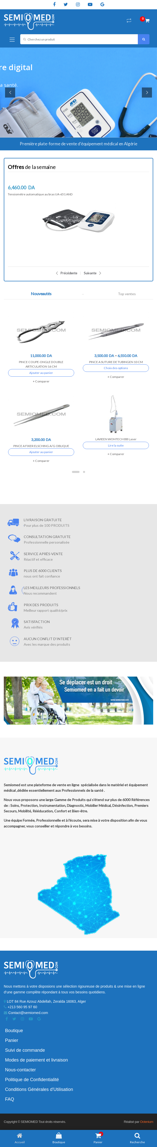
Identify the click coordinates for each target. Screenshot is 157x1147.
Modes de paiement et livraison (36, 1060)
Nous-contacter (20, 1069)
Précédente (66, 273)
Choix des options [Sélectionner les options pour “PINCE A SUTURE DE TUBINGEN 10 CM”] (116, 368)
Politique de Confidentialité (32, 1079)
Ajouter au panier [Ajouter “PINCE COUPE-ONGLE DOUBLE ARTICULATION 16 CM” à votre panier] (41, 373)
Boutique (14, 1030)
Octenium (146, 1122)
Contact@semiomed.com (26, 1013)
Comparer (42, 381)
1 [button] (76, 472)
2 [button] (84, 472)
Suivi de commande (25, 1050)
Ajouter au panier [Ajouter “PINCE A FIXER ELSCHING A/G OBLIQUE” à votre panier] (41, 452)
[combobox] (79, 39)
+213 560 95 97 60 (20, 1007)
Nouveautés (41, 293)
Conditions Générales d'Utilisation (39, 1089)
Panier (11, 1040)
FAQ (9, 1099)
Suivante (93, 273)
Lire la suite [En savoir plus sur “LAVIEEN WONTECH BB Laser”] (116, 445)
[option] (78, 214)
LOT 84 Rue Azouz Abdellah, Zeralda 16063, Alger (45, 1001)
